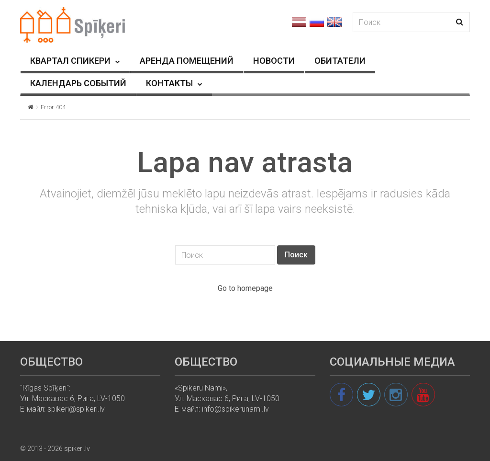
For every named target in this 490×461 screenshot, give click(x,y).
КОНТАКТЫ (169, 83)
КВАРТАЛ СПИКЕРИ (70, 61)
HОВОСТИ (274, 61)
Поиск (296, 254)
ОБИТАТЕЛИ (340, 61)
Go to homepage (245, 288)
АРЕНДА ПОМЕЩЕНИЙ (187, 61)
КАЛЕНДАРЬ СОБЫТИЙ (78, 83)
